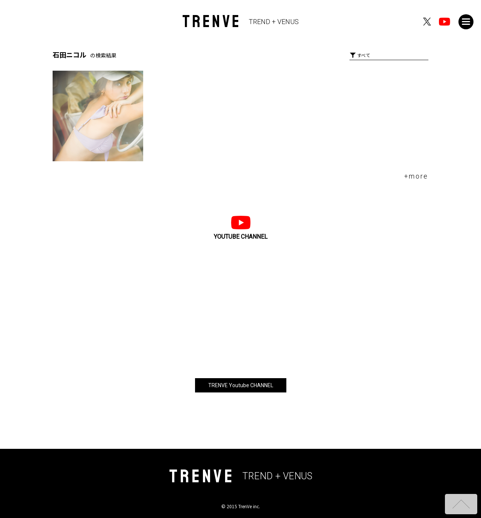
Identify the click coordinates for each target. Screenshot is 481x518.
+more (416, 176)
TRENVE (240, 21)
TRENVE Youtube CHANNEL (240, 385)
